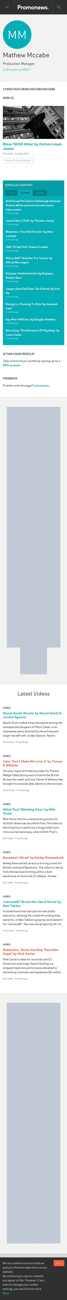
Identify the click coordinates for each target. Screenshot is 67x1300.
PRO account (11, 365)
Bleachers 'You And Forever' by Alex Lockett (29, 233)
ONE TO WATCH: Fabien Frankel (27, 247)
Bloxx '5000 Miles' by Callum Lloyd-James (33, 146)
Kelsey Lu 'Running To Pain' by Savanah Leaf (32, 306)
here (6, 1293)
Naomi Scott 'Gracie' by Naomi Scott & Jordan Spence (32, 715)
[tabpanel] (33, 270)
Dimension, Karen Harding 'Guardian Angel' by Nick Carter (30, 952)
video (7, 708)
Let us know (41, 385)
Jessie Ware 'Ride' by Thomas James (30, 220)
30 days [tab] (25, 192)
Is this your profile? (16, 69)
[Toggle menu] (7, 7)
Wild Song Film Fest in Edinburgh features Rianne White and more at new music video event (33, 205)
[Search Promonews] (58, 7)
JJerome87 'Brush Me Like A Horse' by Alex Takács (32, 904)
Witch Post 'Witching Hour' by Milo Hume (29, 811)
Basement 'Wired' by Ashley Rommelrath (33, 858)
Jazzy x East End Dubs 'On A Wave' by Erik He (32, 291)
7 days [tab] (11, 192)
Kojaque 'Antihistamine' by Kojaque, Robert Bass (30, 275)
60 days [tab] (39, 192)
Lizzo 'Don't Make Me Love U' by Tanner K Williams (33, 763)
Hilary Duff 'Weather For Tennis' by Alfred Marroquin (29, 260)
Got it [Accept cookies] (59, 1263)
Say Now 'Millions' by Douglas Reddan (30, 319)
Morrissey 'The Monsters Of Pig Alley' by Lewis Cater (32, 332)
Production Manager (18, 160)
